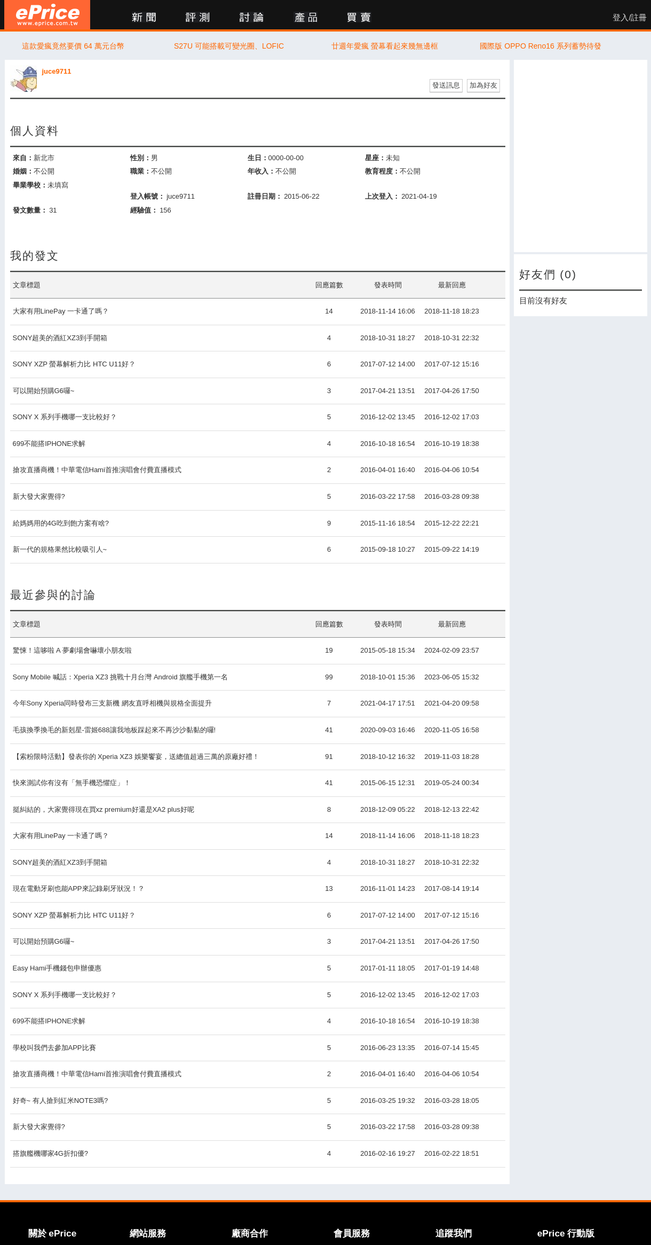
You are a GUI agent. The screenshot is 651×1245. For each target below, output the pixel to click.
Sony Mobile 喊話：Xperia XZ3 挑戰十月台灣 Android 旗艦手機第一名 (120, 677)
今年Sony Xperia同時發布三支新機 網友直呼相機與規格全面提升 (112, 703)
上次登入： (382, 196)
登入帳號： (147, 196)
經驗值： (144, 210)
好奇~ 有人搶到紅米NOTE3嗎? (60, 1101)
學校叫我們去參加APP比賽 (54, 1048)
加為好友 (483, 85)
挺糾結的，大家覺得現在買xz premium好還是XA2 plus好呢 (103, 809)
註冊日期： (265, 196)
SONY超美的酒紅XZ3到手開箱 (60, 338)
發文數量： (30, 210)
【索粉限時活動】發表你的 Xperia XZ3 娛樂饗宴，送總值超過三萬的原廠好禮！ (136, 757)
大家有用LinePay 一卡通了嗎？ (61, 311)
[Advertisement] (580, 156)
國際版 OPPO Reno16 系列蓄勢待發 (540, 46)
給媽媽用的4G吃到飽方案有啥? (61, 523)
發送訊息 (446, 85)
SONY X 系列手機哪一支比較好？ (65, 417)
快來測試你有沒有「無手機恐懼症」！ (72, 783)
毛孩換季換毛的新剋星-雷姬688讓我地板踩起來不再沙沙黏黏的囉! (114, 730)
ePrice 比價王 (47, 14)
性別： (140, 158)
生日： (258, 158)
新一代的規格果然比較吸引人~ (60, 549)
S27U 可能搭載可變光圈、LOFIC (229, 46)
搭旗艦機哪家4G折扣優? (51, 1153)
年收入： (261, 171)
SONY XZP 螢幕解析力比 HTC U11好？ (74, 364)
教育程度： (382, 171)
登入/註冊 (630, 17)
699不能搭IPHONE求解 (49, 444)
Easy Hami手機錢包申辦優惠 (57, 968)
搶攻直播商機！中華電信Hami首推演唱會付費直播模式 (97, 470)
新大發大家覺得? (39, 496)
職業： (140, 171)
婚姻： (23, 171)
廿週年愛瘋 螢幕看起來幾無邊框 (384, 46)
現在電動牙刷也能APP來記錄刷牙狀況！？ (79, 888)
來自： (23, 158)
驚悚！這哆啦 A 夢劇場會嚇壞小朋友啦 (72, 650)
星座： (375, 158)
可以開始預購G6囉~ (44, 391)
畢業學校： (30, 185)
